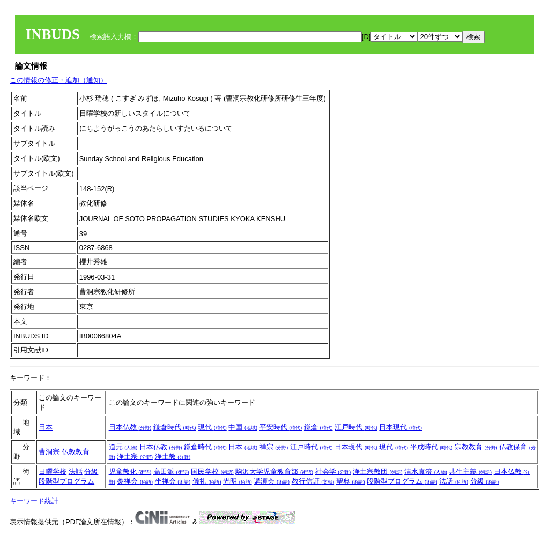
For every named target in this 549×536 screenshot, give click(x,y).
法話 (76, 471)
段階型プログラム (66, 481)
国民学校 (212, 471)
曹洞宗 (49, 452)
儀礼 (206, 481)
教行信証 (313, 481)
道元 (123, 447)
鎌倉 (318, 427)
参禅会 (135, 481)
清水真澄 (425, 471)
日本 (46, 427)
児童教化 (130, 471)
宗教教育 (476, 447)
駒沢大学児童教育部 (274, 471)
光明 (237, 481)
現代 (212, 427)
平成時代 (431, 447)
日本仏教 (130, 427)
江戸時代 (356, 427)
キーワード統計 (34, 501)
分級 (91, 471)
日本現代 (400, 427)
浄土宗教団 (378, 471)
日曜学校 (52, 471)
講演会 (272, 481)
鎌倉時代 (174, 427)
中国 (242, 427)
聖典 (350, 481)
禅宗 (273, 447)
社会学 (333, 471)
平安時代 (280, 427)
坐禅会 (173, 481)
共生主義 (470, 471)
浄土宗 (135, 456)
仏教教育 (76, 452)
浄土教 (173, 456)
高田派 (171, 471)
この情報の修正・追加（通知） (58, 80)
